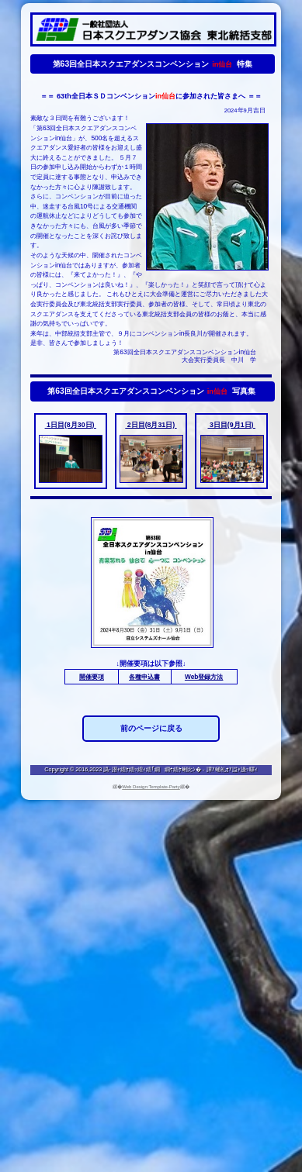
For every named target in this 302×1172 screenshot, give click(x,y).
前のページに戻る (151, 728)
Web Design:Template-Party (151, 786)
